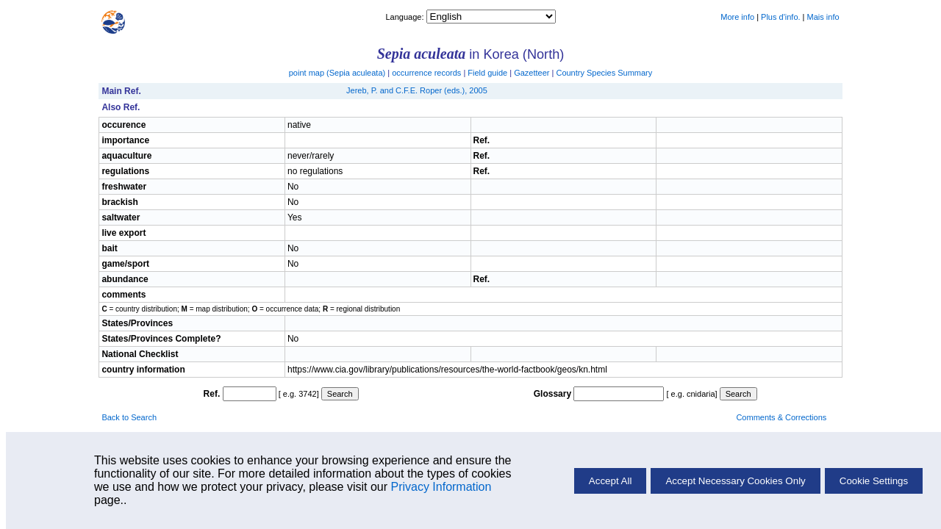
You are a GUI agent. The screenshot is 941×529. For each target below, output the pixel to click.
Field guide (487, 72)
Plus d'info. (780, 16)
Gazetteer (531, 72)
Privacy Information (440, 487)
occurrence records (426, 72)
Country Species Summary (604, 72)
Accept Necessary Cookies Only (735, 480)
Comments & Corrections (781, 417)
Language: (405, 16)
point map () (337, 72)
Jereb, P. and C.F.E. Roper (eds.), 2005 (416, 90)
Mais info (823, 16)
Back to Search (129, 417)
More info (737, 16)
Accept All (610, 480)
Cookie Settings (874, 480)
